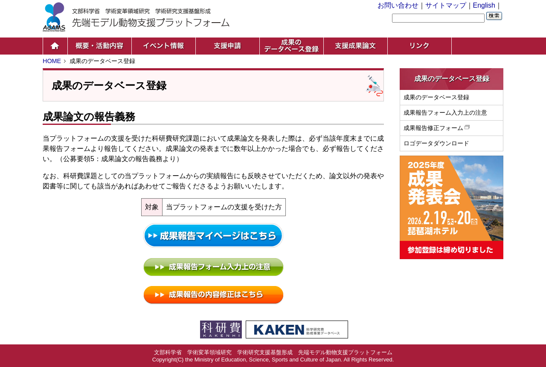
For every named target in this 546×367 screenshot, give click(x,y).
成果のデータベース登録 (436, 97)
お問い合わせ (398, 5)
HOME (52, 61)
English (484, 5)
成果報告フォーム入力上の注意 (445, 112)
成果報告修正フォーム (437, 127)
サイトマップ (445, 5)
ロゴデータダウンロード (436, 143)
